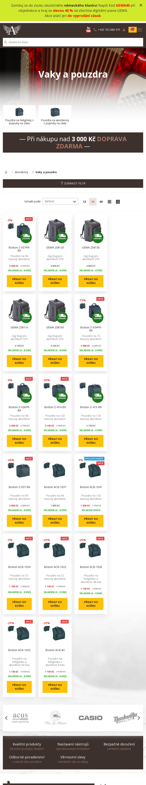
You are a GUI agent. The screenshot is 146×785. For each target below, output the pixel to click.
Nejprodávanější (62, 761)
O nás (103, 714)
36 (92, 200)
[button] (7, 639)
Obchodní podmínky (112, 723)
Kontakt (8, 752)
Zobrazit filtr (73, 182)
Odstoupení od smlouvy (17, 764)
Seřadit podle (32, 200)
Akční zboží (58, 757)
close (141, 5)
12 (84, 200)
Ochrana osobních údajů (115, 728)
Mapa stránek (11, 757)
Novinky (56, 752)
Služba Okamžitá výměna (115, 733)
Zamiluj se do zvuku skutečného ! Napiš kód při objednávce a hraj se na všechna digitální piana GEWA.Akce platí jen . (73, 10)
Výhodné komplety (63, 766)
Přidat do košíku (19, 280)
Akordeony (21, 170)
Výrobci (56, 770)
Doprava (105, 737)
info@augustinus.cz (30, 723)
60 (101, 200)
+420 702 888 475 (29, 719)
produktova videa (110, 719)
